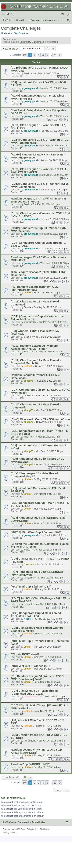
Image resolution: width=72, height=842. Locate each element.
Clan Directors (21, 33)
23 (64, 553)
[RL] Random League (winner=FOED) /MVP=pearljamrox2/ (35, 288)
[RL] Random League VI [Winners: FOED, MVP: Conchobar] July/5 (37, 678)
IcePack (28, 366)
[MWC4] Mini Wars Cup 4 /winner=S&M (36, 532)
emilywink (29, 577)
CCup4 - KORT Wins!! (25, 654)
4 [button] (43, 55)
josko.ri (27, 351)
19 (64, 281)
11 (68, 607)
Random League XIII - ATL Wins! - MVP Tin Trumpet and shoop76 (38, 200)
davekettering (31, 604)
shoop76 (28, 381)
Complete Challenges (21, 28)
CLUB (64, 6)
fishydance (30, 696)
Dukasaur (29, 564)
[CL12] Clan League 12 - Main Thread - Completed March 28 (36, 362)
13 (68, 660)
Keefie (27, 619)
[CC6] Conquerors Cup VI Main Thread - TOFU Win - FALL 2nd (37, 615)
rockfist (27, 395)
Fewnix (27, 307)
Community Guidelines (31, 42)
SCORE (25, 6)
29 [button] (55, 55)
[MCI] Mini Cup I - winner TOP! (30, 665)
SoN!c (27, 73)
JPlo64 (27, 337)
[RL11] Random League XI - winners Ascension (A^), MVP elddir (34, 347)
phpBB (16, 829)
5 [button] (47, 55)
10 (64, 607)
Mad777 (28, 436)
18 (60, 281)
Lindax (27, 292)
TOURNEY (40, 6)
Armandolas (30, 740)
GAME (13, 6)
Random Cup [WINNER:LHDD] (30, 764)
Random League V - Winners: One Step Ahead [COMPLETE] (36, 751)
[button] (24, 55)
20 (68, 281)
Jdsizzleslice (30, 322)
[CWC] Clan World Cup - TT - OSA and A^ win (40, 419)
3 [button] (38, 55)
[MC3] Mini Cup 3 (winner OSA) (31, 586)
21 (56, 553)
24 (68, 553)
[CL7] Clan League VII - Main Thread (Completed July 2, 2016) (34, 692)
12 (64, 660)
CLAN (54, 6)
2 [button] (34, 55)
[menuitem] (10, 14)
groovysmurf (31, 88)
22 (60, 553)
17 (56, 281)
